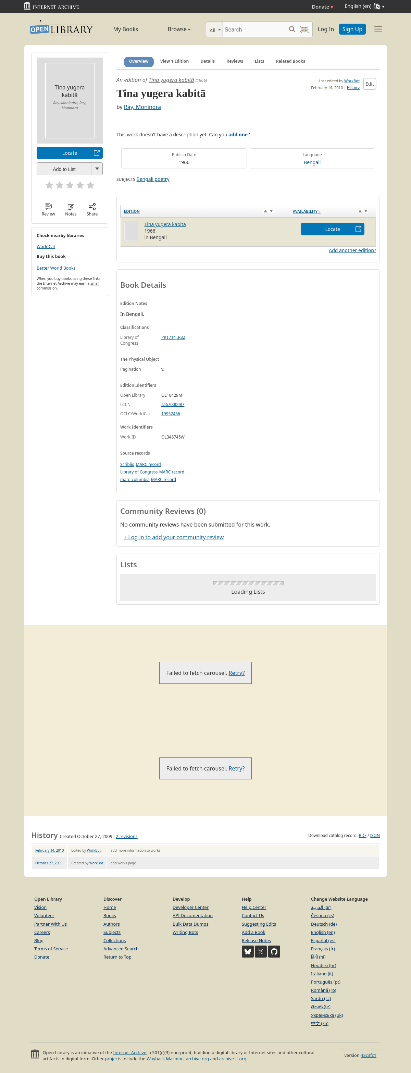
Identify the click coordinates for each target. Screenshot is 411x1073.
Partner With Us (50, 924)
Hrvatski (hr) (323, 965)
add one (238, 134)
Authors (111, 924)
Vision (40, 907)
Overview (139, 61)
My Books (125, 29)
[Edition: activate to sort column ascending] (205, 211)
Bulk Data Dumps (191, 924)
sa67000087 (172, 404)
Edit (369, 84)
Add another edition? (352, 250)
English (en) (323, 932)
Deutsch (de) (324, 924)
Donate (323, 6)
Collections (114, 940)
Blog (38, 940)
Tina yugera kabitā (171, 80)
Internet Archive (129, 1052)
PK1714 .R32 (173, 337)
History (353, 87)
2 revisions (127, 836)
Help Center (254, 907)
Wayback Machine (165, 1059)
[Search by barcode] (305, 29)
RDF (362, 835)
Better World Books (56, 268)
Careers (42, 932)
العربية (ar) (321, 907)
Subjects (112, 932)
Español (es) (323, 940)
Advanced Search (121, 949)
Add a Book (253, 932)
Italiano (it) (322, 974)
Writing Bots (185, 932)
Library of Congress (139, 472)
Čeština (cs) (322, 915)
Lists (259, 61)
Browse (171, 29)
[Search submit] (292, 29)
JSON (375, 835)
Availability (307, 211)
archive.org (197, 1059)
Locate (69, 153)
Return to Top (117, 957)
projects (113, 1059)
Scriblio (127, 464)
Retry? (237, 673)
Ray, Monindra (142, 107)
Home (109, 907)
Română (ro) (323, 990)
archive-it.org (233, 1059)
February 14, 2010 (49, 850)
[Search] (254, 29)
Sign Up (352, 29)
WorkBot (352, 80)
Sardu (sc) (321, 998)
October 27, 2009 (48, 863)
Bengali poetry (153, 179)
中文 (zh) (319, 1023)
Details (208, 61)
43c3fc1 (368, 1055)
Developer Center (191, 907)
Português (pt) (325, 982)
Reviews (234, 61)
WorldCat (46, 246)
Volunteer (44, 915)
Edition (132, 211)
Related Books (290, 61)
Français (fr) (323, 949)
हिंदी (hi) (318, 957)
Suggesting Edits (259, 924)
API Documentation (193, 915)
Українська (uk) (327, 1015)
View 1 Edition (174, 61)
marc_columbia (135, 479)
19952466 (170, 414)
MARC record (148, 464)
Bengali (312, 162)
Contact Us (253, 915)
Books (109, 915)
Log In (326, 29)
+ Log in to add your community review (174, 537)
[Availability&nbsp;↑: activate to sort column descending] (332, 211)
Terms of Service (51, 949)
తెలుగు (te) (321, 1006)
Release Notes (256, 940)
